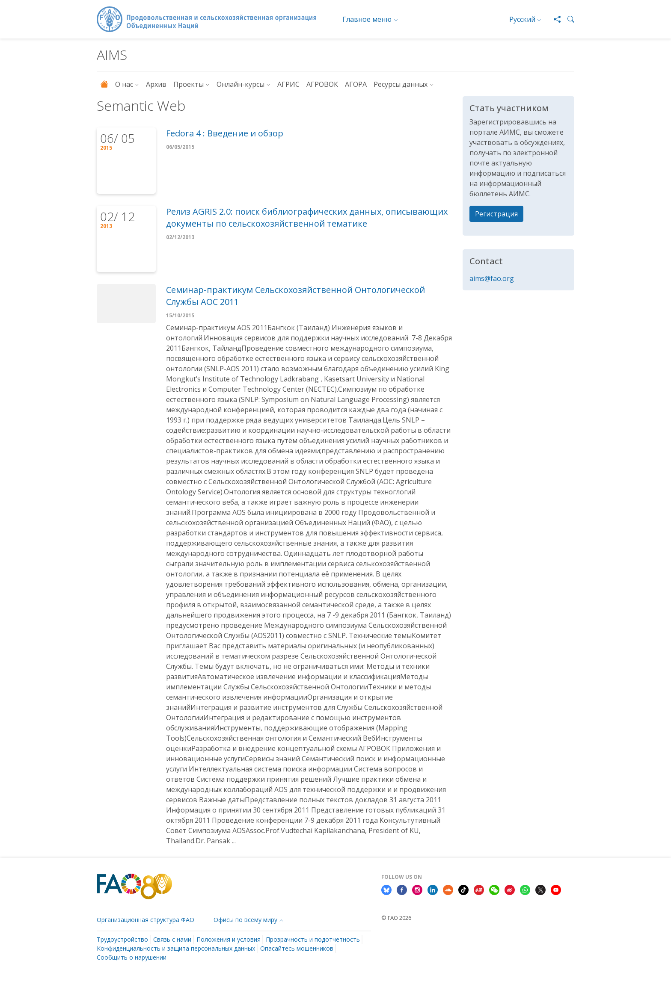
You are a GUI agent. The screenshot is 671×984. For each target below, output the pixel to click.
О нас (124, 84)
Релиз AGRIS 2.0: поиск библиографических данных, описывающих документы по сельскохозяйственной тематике (307, 217)
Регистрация (496, 214)
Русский (522, 19)
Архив (156, 84)
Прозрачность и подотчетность (313, 939)
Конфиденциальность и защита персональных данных (176, 948)
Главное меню (367, 19)
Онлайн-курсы (240, 84)
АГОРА (356, 84)
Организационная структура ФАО (145, 920)
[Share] (554, 19)
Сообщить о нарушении (131, 957)
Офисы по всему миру (245, 920)
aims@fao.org (491, 278)
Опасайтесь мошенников (296, 948)
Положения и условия (228, 939)
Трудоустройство (122, 939)
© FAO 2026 (396, 918)
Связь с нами (172, 939)
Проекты (188, 84)
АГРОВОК (322, 84)
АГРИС (288, 84)
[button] (567, 19)
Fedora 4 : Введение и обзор (224, 133)
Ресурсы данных (401, 84)
